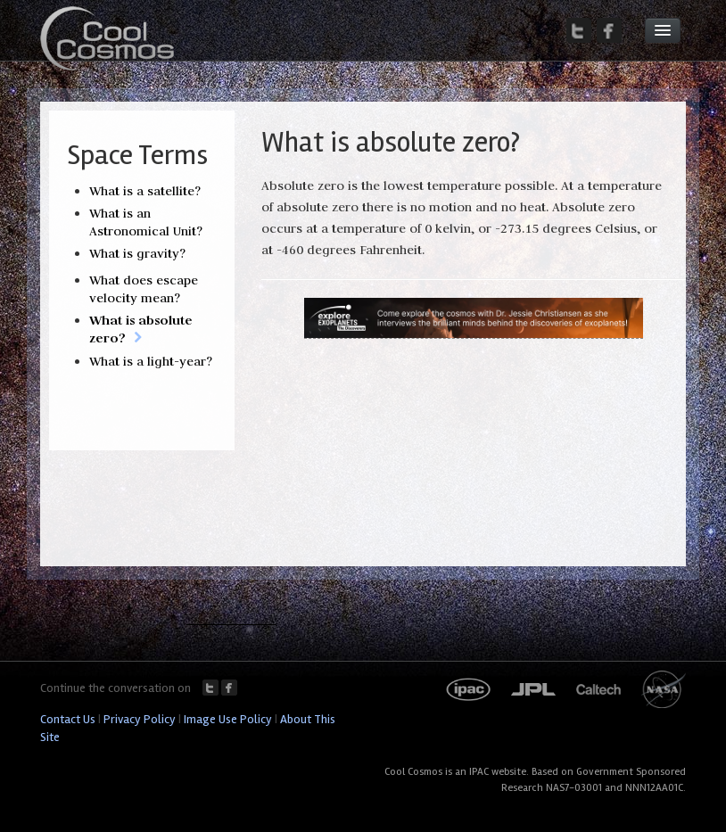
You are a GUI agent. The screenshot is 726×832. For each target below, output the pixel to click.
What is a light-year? (150, 361)
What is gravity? (137, 253)
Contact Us (67, 719)
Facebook (229, 688)
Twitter (210, 688)
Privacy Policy (139, 719)
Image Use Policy (228, 719)
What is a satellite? (145, 191)
